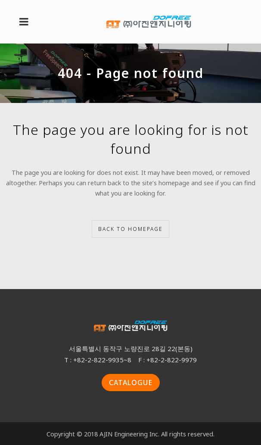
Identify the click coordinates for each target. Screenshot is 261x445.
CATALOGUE (130, 382)
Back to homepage (130, 229)
